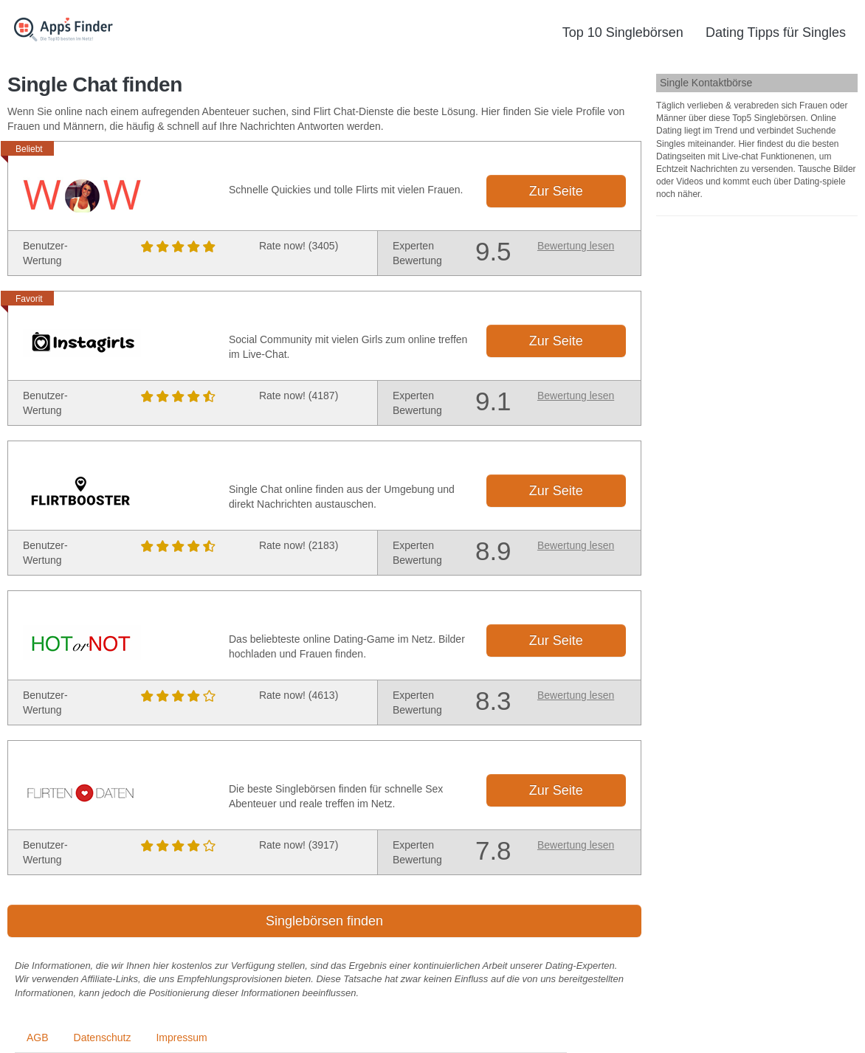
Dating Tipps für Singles (776, 32)
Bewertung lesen (575, 246)
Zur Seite (556, 191)
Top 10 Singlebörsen (622, 32)
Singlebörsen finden (324, 921)
